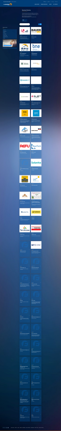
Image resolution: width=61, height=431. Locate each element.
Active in (4, 32)
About (18, 427)
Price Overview (28, 427)
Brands (21, 427)
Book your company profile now (25, 16)
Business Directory (44, 4)
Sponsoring (32, 427)
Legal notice (12, 427)
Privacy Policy (36, 427)
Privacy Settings (41, 427)
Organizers (23, 427)
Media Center (37, 4)
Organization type (5, 36)
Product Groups (5, 35)
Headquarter (4, 31)
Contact (16, 427)
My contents (55, 4)
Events (50, 4)
